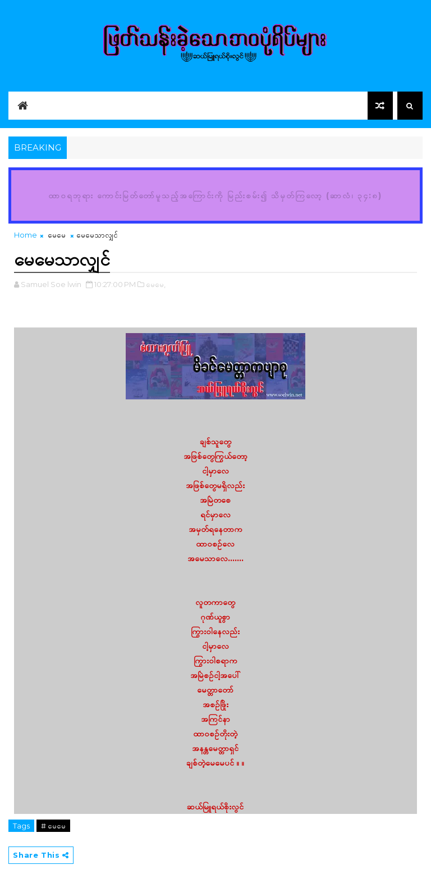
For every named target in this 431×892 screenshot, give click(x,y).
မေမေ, (156, 284)
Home (25, 234)
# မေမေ (53, 825)
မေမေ (57, 234)
